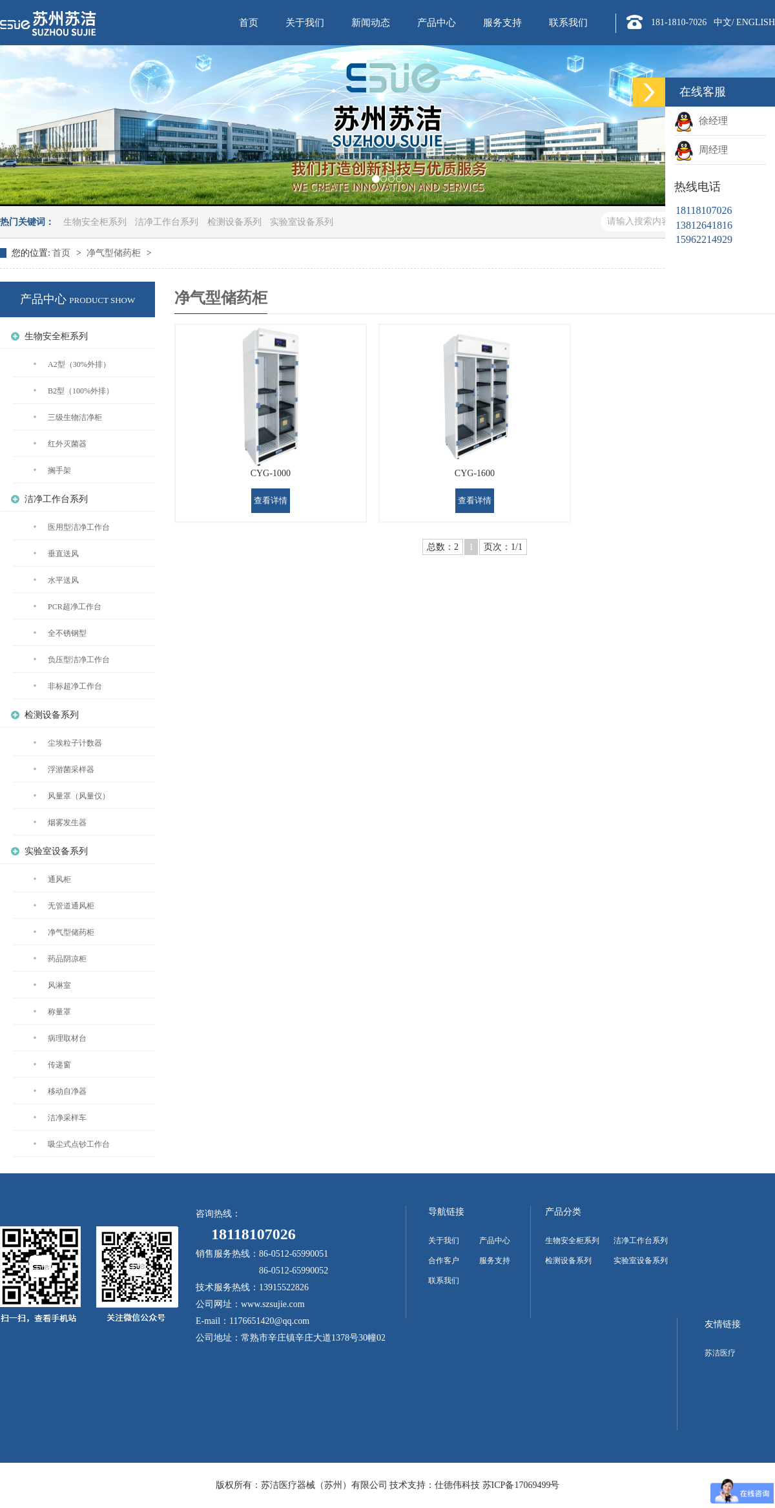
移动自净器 (67, 1091)
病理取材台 (67, 1038)
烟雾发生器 (67, 822)
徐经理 (711, 121)
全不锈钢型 (67, 633)
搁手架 (59, 470)
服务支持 (502, 22)
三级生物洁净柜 (75, 417)
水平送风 (63, 580)
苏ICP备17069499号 (521, 1485)
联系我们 (568, 22)
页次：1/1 (503, 547)
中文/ (724, 22)
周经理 (711, 150)
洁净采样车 (67, 1117)
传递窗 (59, 1064)
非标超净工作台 (75, 686)
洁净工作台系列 (166, 222)
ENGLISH (755, 22)
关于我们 (304, 22)
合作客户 (443, 1260)
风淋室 (59, 985)
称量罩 (59, 1011)
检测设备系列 (234, 222)
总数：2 (443, 547)
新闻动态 (370, 22)
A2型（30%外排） (79, 364)
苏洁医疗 (720, 1352)
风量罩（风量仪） (79, 796)
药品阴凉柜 (67, 958)
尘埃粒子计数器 (75, 743)
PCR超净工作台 (74, 606)
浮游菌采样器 (71, 769)
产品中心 (436, 22)
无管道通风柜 (71, 905)
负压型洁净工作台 (79, 659)
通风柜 (59, 879)
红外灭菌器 (67, 443)
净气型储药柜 (115, 253)
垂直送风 (63, 553)
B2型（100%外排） (81, 390)
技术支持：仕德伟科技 (434, 1485)
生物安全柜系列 (95, 222)
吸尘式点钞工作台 (79, 1144)
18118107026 (246, 1234)
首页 (248, 22)
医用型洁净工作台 (79, 527)
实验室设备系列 (301, 222)
